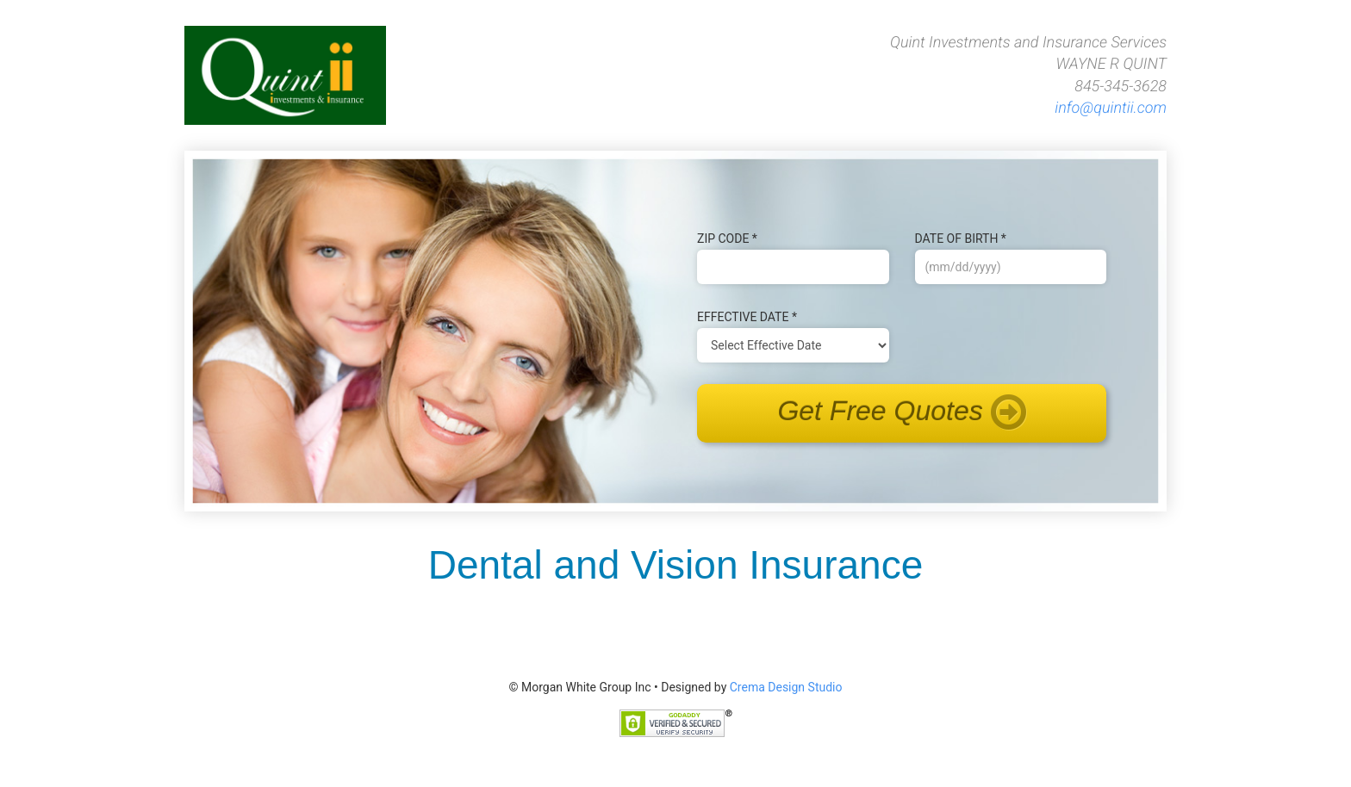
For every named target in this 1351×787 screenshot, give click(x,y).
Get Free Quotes (901, 413)
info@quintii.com (1111, 108)
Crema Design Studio (786, 687)
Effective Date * (747, 317)
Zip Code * (727, 238)
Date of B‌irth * (960, 238)
